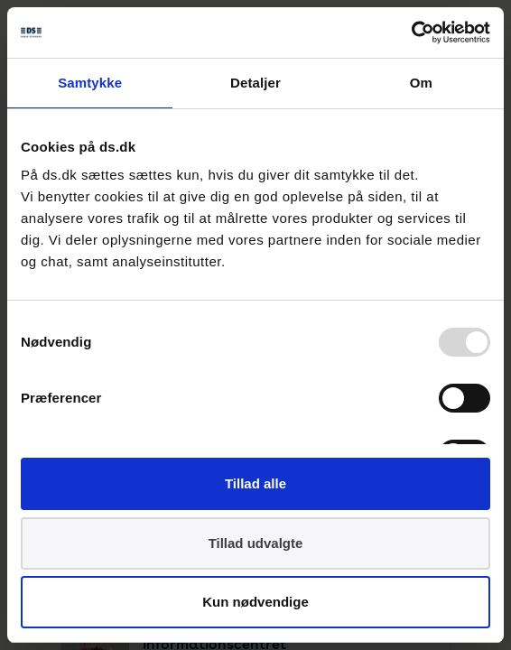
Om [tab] (421, 82)
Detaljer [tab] (255, 82)
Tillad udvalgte (256, 543)
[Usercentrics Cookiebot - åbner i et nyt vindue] (411, 32)
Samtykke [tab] (90, 82)
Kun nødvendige (255, 601)
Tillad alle (255, 483)
